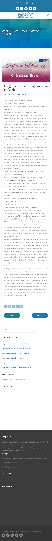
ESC (26, 95)
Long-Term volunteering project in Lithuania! (16, 353)
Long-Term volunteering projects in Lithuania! (16, 363)
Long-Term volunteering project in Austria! (15, 344)
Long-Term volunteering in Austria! (13, 358)
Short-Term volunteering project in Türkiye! (16, 349)
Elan (22, 95)
